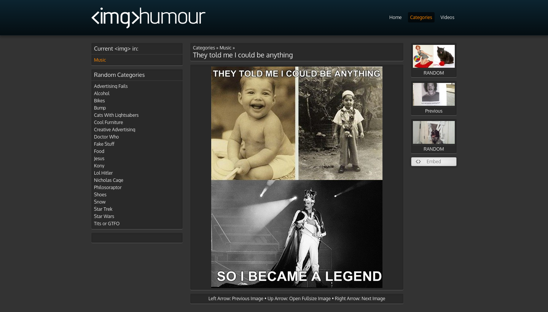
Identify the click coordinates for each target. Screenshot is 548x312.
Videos (447, 17)
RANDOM (434, 60)
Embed (434, 161)
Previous (434, 98)
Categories (421, 17)
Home (395, 17)
